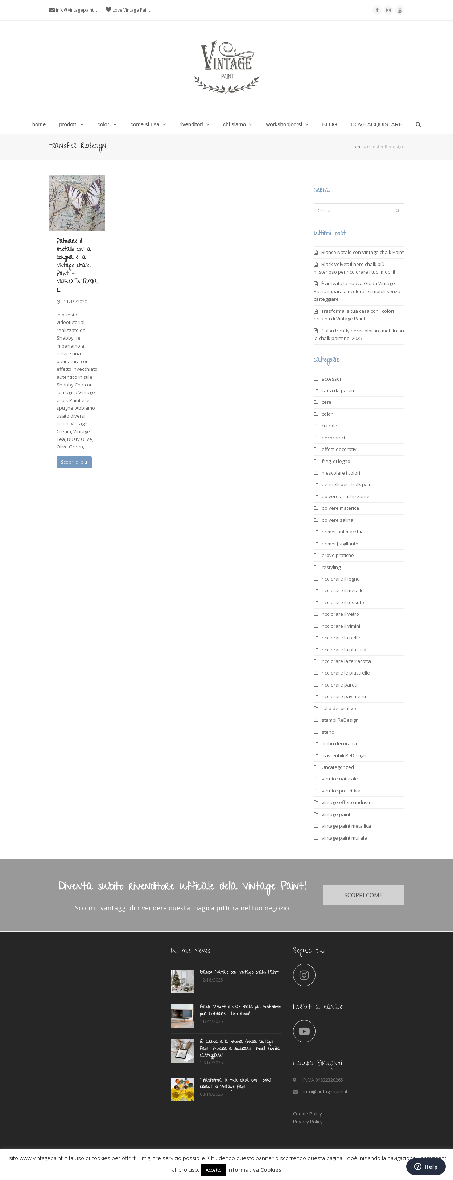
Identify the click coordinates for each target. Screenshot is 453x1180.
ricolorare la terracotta (346, 661)
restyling (331, 567)
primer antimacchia (343, 531)
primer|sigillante (340, 543)
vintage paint (336, 814)
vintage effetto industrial (349, 802)
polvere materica (340, 508)
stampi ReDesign (340, 720)
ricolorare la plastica (344, 649)
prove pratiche (338, 555)
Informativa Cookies (254, 1169)
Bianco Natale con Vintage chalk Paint (362, 252)
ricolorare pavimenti (344, 696)
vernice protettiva (341, 790)
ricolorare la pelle (341, 637)
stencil (329, 732)
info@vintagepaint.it (76, 10)
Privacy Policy (308, 1121)
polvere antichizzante (346, 496)
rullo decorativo (339, 708)
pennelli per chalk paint (347, 484)
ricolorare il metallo (343, 590)
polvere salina (337, 520)
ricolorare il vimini (341, 626)
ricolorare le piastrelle (346, 672)
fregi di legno (336, 461)
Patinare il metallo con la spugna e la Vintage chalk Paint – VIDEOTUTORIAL (77, 266)
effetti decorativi (340, 449)
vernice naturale (340, 778)
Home (356, 147)
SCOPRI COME (363, 895)
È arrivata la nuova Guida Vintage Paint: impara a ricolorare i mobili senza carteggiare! (357, 291)
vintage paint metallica (346, 826)
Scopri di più (74, 462)
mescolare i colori (341, 473)
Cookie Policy (307, 1113)
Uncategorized (338, 767)
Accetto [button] (214, 1170)
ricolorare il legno (341, 578)
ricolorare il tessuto (343, 602)
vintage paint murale (344, 838)
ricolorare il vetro (340, 614)
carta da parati (338, 390)
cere (326, 402)
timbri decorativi (339, 743)
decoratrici (333, 437)
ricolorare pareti (339, 684)
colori (328, 414)
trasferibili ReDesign (344, 755)
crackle (329, 425)
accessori (332, 379)
